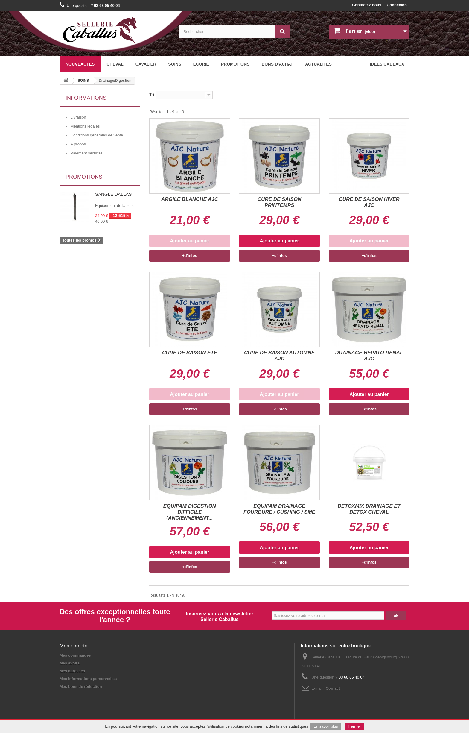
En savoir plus (325, 726)
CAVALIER (145, 64)
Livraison (77, 115)
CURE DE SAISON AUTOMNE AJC (279, 356)
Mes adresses (72, 671)
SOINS (174, 64)
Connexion (397, 5)
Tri (151, 94)
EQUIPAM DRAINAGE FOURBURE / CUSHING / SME (279, 509)
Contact (333, 688)
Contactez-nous (366, 5)
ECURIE (201, 64)
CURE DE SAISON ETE (189, 353)
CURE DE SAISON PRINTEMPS (279, 202)
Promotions (235, 64)
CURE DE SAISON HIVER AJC (369, 202)
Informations (86, 98)
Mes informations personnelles (88, 678)
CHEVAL (115, 64)
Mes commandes (75, 655)
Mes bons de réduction (81, 686)
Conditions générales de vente (96, 132)
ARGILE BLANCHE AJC (189, 199)
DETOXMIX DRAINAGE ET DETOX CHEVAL (369, 509)
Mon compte (74, 646)
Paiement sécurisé (86, 150)
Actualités (318, 64)
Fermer (354, 726)
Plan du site (102, 700)
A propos (77, 141)
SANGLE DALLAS (113, 188)
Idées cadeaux (387, 64)
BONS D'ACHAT (277, 64)
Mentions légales (84, 124)
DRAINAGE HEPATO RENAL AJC (369, 356)
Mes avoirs (70, 663)
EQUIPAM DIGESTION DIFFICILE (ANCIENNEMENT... (189, 512)
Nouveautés (80, 64)
